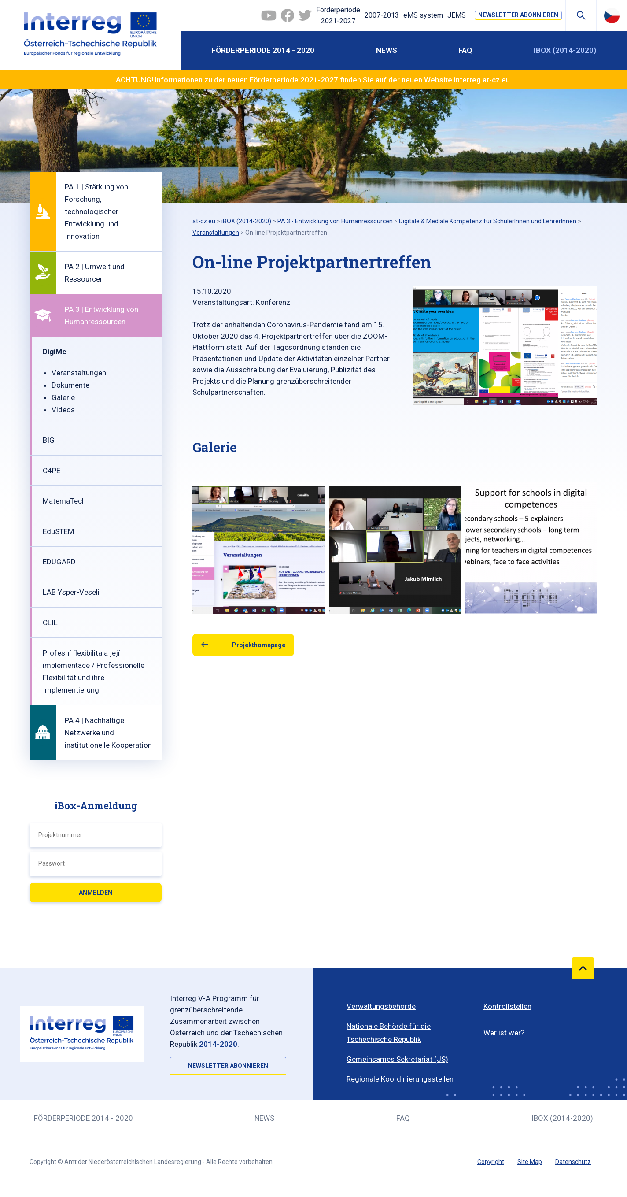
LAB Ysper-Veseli (71, 592)
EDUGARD (59, 561)
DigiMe (54, 351)
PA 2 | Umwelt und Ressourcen (95, 272)
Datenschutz (573, 1161)
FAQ (465, 50)
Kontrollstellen (507, 1006)
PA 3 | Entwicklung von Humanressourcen (101, 315)
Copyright (490, 1161)
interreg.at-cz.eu (482, 79)
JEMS (456, 15)
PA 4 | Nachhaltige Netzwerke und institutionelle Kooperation (108, 732)
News (386, 50)
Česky (612, 15)
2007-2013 (382, 15)
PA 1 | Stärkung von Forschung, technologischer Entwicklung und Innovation (96, 211)
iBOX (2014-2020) (565, 50)
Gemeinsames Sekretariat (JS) (397, 1059)
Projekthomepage (258, 645)
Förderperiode (338, 16)
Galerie (63, 397)
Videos (63, 409)
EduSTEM (58, 531)
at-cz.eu (203, 221)
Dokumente (70, 385)
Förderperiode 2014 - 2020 (262, 50)
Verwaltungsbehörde (381, 1006)
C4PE (51, 470)
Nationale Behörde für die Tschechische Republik (389, 1033)
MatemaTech (64, 501)
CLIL (50, 622)
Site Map (529, 1161)
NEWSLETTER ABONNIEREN (518, 15)
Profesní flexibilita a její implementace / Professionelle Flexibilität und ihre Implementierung (93, 671)
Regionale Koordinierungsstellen (400, 1079)
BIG (49, 440)
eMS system (423, 15)
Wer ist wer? (503, 1032)
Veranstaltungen (79, 372)
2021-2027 (319, 79)
